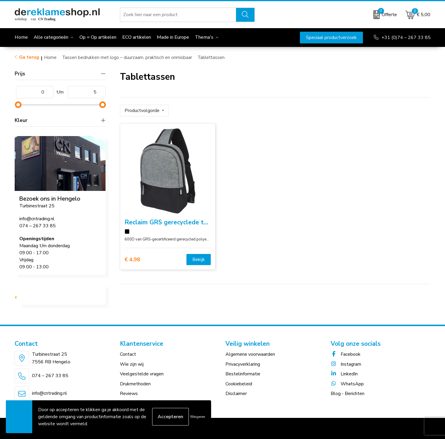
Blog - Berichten (347, 393)
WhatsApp (347, 384)
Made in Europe (173, 37)
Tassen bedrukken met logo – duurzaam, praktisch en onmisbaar (127, 57)
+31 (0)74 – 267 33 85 (406, 37)
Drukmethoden (135, 384)
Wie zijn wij (132, 364)
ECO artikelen (136, 37)
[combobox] (178, 14)
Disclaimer (236, 393)
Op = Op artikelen (97, 37)
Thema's (204, 37)
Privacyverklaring (242, 364)
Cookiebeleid (238, 384)
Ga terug (29, 57)
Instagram (346, 364)
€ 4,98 (132, 259)
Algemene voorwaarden (250, 354)
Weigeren (197, 416)
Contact (128, 354)
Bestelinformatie (242, 374)
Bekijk (198, 259)
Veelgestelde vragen (142, 374)
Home (50, 57)
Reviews (129, 393)
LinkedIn (344, 374)
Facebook (346, 354)
